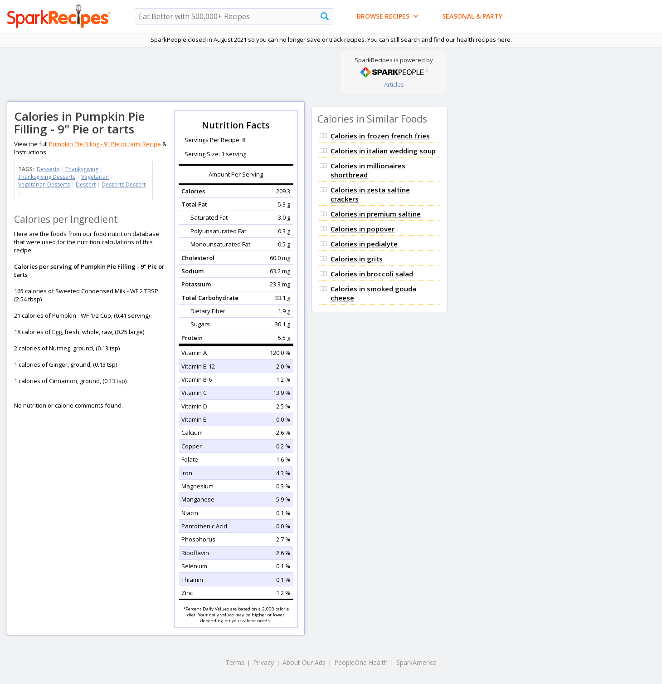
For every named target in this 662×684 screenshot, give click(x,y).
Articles (394, 84)
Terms (234, 662)
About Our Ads (304, 662)
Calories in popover (362, 228)
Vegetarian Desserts (44, 184)
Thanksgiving (81, 169)
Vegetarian (95, 177)
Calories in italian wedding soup (383, 150)
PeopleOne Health (361, 662)
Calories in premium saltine (376, 213)
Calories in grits (357, 258)
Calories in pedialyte (364, 243)
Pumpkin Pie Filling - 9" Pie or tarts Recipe (105, 144)
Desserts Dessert (124, 184)
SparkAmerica (416, 662)
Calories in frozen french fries (380, 135)
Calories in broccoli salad (372, 273)
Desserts (48, 169)
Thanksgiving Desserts (46, 177)
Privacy (263, 662)
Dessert (86, 184)
